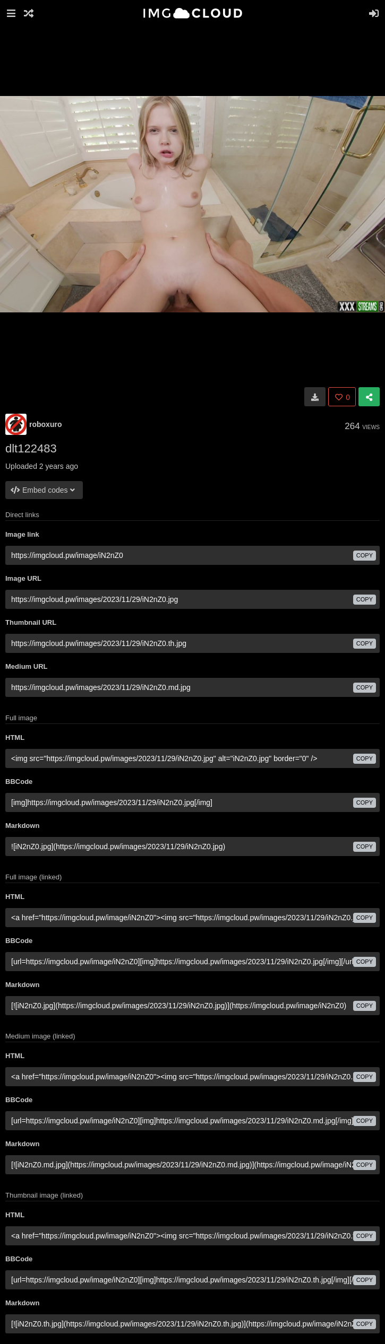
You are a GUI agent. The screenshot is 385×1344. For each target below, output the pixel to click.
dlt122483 (31, 448)
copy (364, 555)
